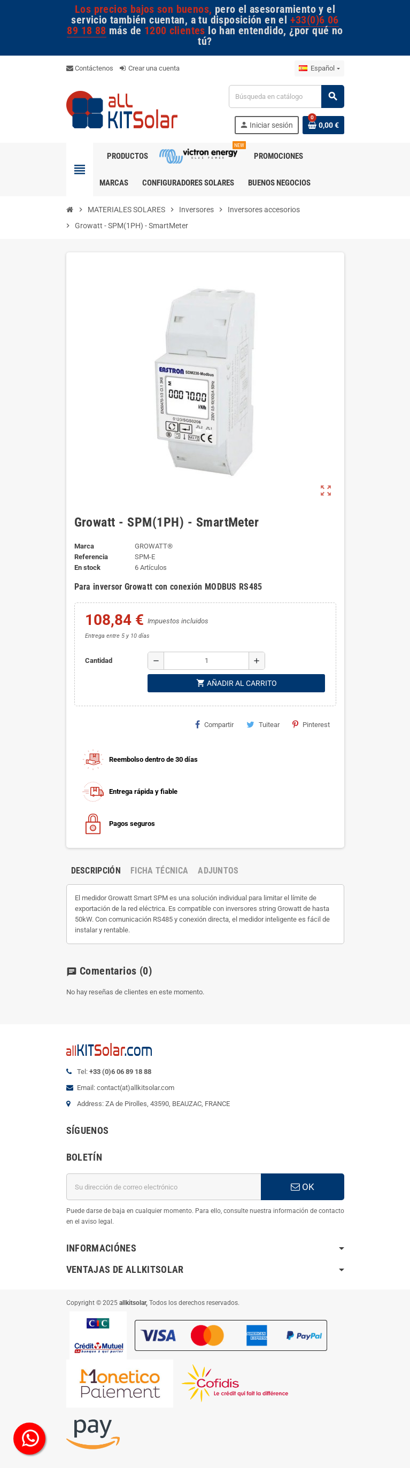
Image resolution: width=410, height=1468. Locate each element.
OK (302, 1186)
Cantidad (98, 660)
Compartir (214, 724)
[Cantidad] (206, 660)
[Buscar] (286, 96)
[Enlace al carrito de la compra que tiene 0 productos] (323, 125)
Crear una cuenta (150, 68)
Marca (84, 546)
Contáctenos (89, 68)
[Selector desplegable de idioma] (319, 68)
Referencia (91, 557)
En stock (87, 567)
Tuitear (263, 724)
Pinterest (311, 724)
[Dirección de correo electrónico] (163, 1186)
